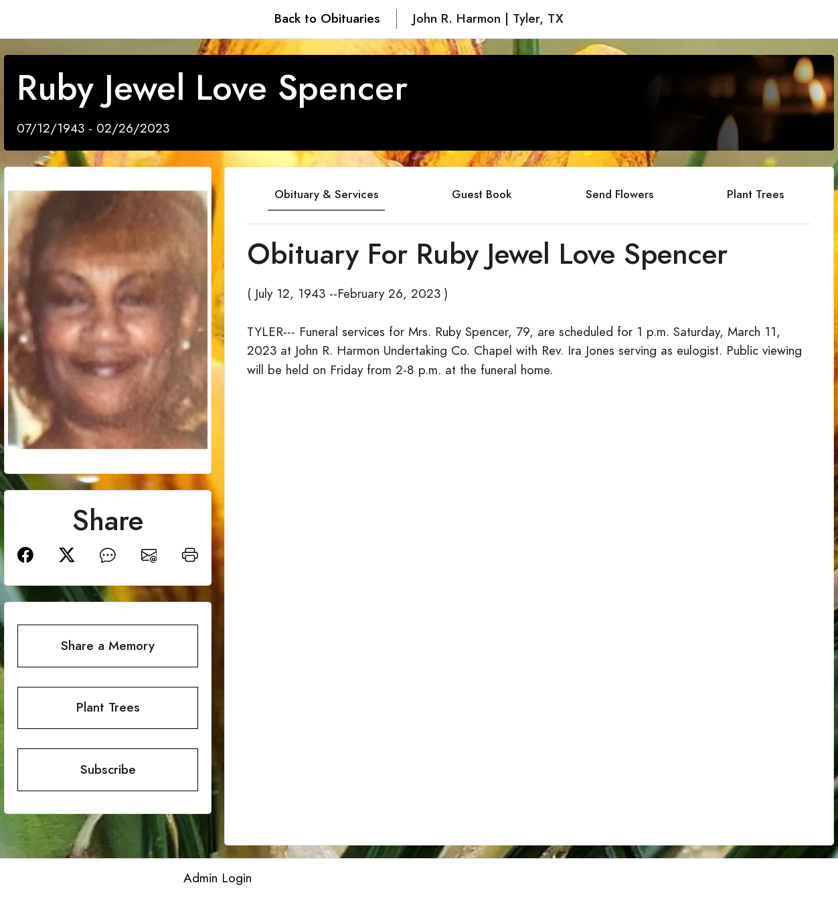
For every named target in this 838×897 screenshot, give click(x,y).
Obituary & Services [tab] (326, 194)
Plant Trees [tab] (755, 194)
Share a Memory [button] (108, 646)
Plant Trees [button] (108, 707)
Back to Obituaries (327, 18)
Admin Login (217, 878)
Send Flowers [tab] (619, 194)
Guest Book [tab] (481, 194)
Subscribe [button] (108, 769)
